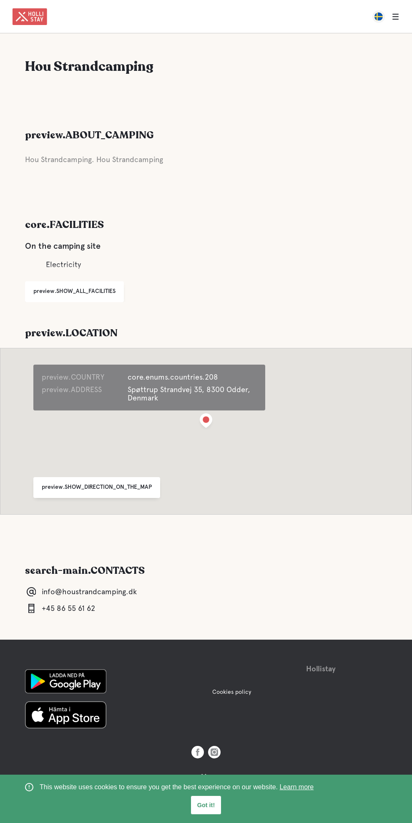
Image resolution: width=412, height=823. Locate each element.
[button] (206, 422)
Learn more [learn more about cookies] (296, 786)
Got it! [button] (206, 805)
